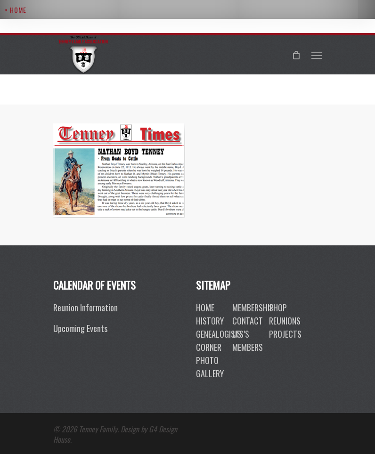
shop (278, 307)
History (210, 321)
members (247, 347)
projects (285, 334)
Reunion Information (85, 307)
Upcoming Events (80, 328)
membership (253, 307)
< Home (15, 10)
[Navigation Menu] (316, 55)
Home (205, 307)
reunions (285, 321)
